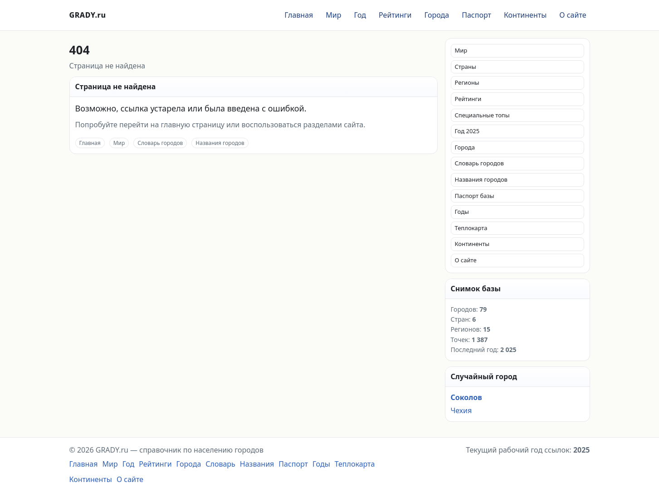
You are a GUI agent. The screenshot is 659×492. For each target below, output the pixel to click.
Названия (257, 464)
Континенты (525, 15)
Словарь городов (160, 143)
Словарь (220, 464)
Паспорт (476, 15)
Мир (333, 15)
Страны (465, 67)
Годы (462, 211)
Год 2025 (467, 131)
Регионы (467, 82)
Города (436, 15)
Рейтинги (395, 15)
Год (360, 15)
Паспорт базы (474, 196)
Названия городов (219, 143)
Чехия (461, 410)
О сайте (572, 15)
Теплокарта (471, 228)
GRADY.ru (87, 15)
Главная (298, 15)
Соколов (466, 397)
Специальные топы (482, 115)
